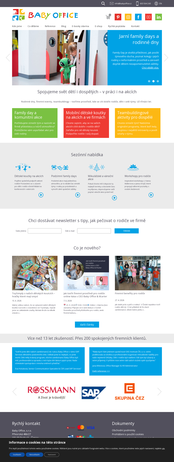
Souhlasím (17, 454)
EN (160, 3)
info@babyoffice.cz (123, 3)
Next (166, 57)
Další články (87, 324)
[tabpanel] (87, 57)
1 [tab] (149, 81)
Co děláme (33, 26)
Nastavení (52, 454)
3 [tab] (158, 81)
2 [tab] (153, 81)
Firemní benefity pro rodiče (130, 293)
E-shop (98, 26)
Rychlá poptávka (116, 26)
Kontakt (135, 26)
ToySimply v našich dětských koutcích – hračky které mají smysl (33, 295)
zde (163, 448)
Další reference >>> (101, 371)
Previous (7, 57)
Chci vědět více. (150, 67)
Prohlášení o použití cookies (128, 434)
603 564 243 (145, 3)
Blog (63, 26)
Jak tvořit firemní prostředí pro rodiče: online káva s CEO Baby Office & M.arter (85, 295)
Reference (50, 26)
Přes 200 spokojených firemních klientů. (111, 338)
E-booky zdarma (80, 26)
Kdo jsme (17, 26)
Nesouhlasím (34, 454)
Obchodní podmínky (123, 430)
